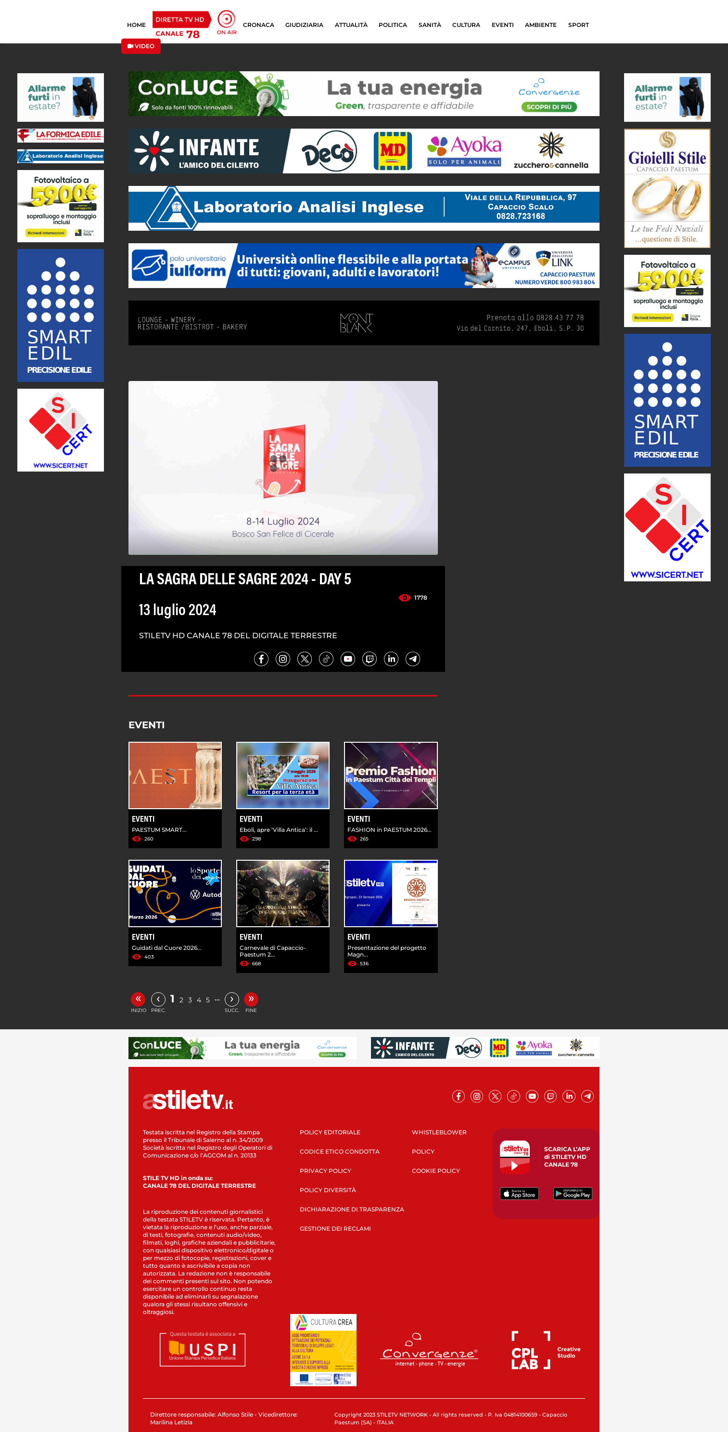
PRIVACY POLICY (325, 1170)
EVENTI (503, 24)
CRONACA (258, 24)
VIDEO (141, 46)
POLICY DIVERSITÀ (328, 1190)
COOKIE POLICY (436, 1170)
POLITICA (393, 24)
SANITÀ (430, 24)
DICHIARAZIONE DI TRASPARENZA (352, 1209)
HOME (136, 24)
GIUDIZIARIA (304, 24)
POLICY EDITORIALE (330, 1132)
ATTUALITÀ (351, 24)
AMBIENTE (541, 24)
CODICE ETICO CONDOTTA (340, 1151)
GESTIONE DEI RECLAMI (335, 1228)
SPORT (578, 24)
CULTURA (466, 24)
